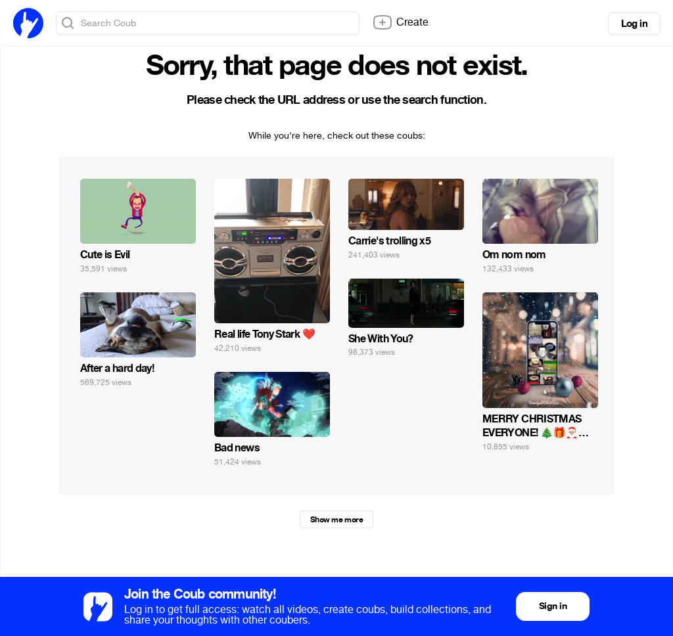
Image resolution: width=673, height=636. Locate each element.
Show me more (336, 519)
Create (400, 22)
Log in (634, 23)
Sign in (553, 606)
